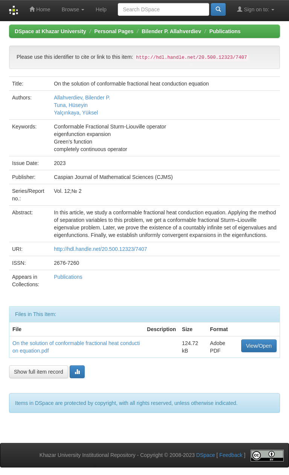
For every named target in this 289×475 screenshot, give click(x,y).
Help (101, 9)
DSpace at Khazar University (50, 31)
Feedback (230, 455)
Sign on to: (255, 9)
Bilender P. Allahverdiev (171, 31)
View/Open (259, 346)
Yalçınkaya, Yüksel (76, 113)
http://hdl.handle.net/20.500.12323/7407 (100, 249)
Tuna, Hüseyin (71, 105)
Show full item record (38, 372)
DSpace (205, 455)
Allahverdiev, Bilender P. (82, 98)
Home (39, 9)
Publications (224, 31)
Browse (73, 9)
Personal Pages (114, 31)
